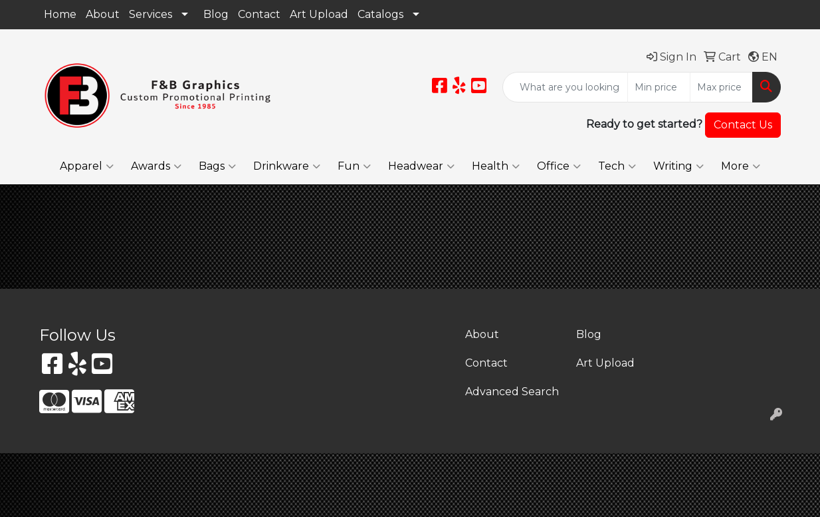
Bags (217, 166)
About (103, 14)
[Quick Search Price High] (721, 87)
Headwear (421, 166)
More (740, 166)
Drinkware (286, 166)
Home (60, 14)
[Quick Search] (565, 87)
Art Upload (319, 14)
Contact (259, 14)
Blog (216, 14)
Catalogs (380, 14)
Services (150, 14)
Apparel (87, 166)
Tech (617, 166)
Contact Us (743, 124)
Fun (354, 166)
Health (496, 166)
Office (559, 166)
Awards (156, 166)
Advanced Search (512, 391)
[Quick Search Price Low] (658, 87)
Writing (678, 166)
